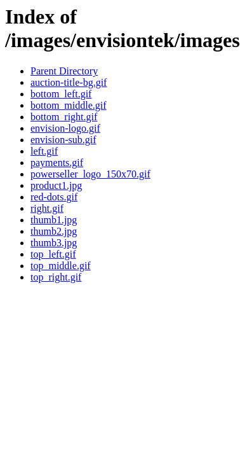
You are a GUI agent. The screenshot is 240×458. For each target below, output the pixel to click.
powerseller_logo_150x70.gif (90, 174)
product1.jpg (56, 185)
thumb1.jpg (53, 219)
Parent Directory (64, 71)
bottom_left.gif (60, 93)
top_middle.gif (60, 265)
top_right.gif (55, 277)
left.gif (44, 151)
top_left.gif (53, 254)
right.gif (46, 208)
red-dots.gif (53, 196)
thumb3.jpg (53, 242)
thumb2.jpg (53, 231)
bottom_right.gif (63, 116)
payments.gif (56, 162)
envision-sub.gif (63, 139)
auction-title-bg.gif (68, 82)
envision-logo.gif (65, 128)
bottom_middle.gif (68, 105)
